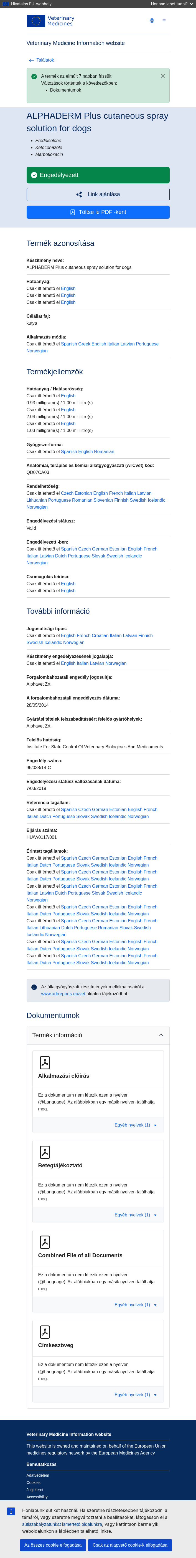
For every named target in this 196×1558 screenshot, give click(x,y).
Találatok (41, 60)
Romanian (104, 451)
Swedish (138, 500)
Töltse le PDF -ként (98, 212)
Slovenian (103, 500)
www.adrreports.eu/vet (63, 993)
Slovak (98, 556)
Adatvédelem (38, 1475)
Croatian (100, 635)
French (116, 493)
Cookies (34, 1482)
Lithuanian (37, 500)
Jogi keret (35, 1490)
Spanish (69, 344)
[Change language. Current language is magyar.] (151, 20)
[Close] (162, 76)
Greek (84, 344)
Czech (67, 493)
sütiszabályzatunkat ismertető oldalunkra (62, 1524)
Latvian (127, 344)
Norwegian (37, 351)
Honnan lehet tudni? (172, 3)
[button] (98, 194)
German (100, 549)
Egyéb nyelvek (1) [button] (135, 1125)
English (68, 288)
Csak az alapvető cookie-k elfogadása (130, 1545)
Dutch (61, 556)
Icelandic (156, 500)
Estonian (83, 493)
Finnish (121, 500)
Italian (113, 344)
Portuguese (147, 344)
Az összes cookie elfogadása (53, 1545)
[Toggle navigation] (164, 21)
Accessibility (37, 1497)
